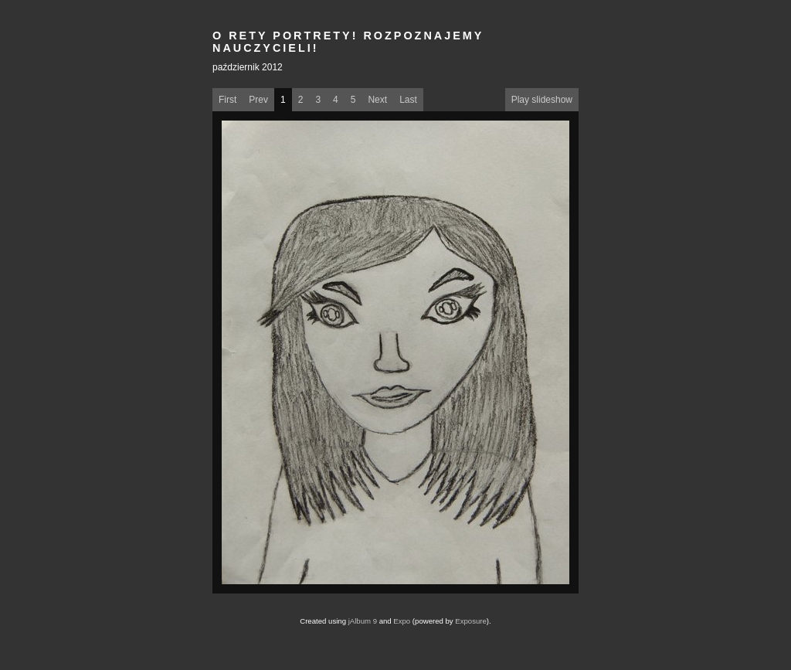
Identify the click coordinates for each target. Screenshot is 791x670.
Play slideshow (541, 99)
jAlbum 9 (362, 621)
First (227, 99)
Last (408, 99)
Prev (258, 99)
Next (377, 99)
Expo (401, 621)
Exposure (471, 621)
